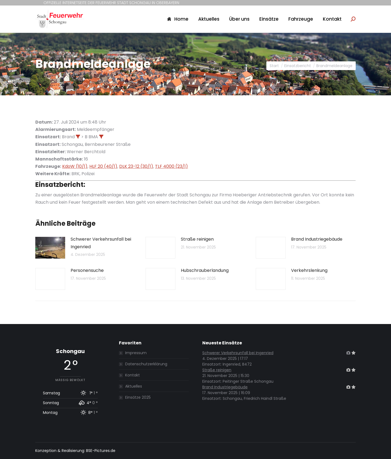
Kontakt (132, 375)
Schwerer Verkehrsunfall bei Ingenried (101, 243)
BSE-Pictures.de (100, 450)
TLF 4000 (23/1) (171, 166)
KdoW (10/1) (74, 166)
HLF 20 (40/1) (103, 166)
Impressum (136, 353)
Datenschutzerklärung (146, 364)
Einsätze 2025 (138, 397)
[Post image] (50, 248)
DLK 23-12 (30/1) (136, 166)
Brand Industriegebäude (316, 239)
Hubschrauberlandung (205, 270)
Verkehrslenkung (309, 270)
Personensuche (87, 270)
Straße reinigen (197, 239)
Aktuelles (133, 386)
